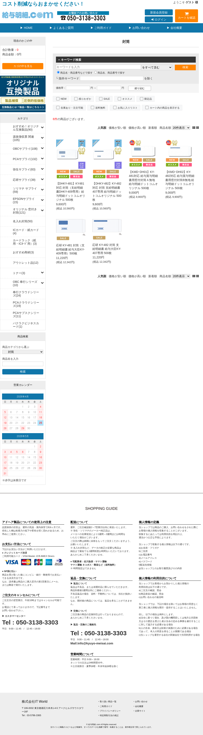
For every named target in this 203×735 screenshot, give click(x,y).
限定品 (148, 98)
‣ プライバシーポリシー (109, 711)
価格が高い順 (137, 127)
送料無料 (100, 107)
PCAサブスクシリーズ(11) (26, 314)
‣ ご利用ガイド (105, 706)
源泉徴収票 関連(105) (23, 138)
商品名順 (165, 127)
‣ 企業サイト (139, 711)
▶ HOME (26, 27)
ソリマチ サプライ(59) (25, 190)
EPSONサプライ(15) (24, 200)
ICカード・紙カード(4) (26, 231)
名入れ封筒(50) (23, 221)
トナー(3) (19, 273)
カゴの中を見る (22, 66)
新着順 (152, 127)
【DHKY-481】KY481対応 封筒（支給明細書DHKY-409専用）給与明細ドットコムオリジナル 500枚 (70, 191)
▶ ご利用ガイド (101, 27)
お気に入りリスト (128, 107)
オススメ (127, 98)
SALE (107, 98)
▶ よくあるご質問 (62, 27)
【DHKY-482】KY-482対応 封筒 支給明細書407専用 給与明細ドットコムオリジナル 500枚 (106, 191)
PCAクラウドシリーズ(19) (26, 304)
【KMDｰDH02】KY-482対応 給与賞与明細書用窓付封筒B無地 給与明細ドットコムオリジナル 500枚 (179, 180)
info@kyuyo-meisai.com (95, 643)
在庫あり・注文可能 (72, 107)
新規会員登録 (159, 12)
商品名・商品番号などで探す (75, 72)
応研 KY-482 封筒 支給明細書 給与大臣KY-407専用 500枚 (106, 249)
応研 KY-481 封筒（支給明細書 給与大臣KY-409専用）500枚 (70, 249)
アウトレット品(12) (25, 262)
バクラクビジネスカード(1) (26, 325)
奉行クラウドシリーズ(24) (26, 293)
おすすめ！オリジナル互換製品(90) (26, 128)
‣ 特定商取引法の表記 (108, 715)
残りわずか (85, 98)
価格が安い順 (117, 127)
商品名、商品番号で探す (109, 72)
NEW (63, 98)
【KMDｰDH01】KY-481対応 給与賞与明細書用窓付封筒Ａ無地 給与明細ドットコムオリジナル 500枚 (143, 180)
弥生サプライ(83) (24, 169)
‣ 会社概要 (138, 706)
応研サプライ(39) (24, 179)
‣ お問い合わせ (140, 701)
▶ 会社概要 (174, 27)
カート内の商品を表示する (165, 107)
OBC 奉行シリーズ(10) (25, 283)
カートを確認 (186, 16)
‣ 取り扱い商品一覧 (107, 701)
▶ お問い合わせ (139, 27)
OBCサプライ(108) (25, 148)
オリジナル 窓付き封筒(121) (25, 211)
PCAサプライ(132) (25, 159)
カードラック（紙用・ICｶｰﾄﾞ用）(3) (25, 242)
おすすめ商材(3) (23, 252)
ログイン (158, 19)
